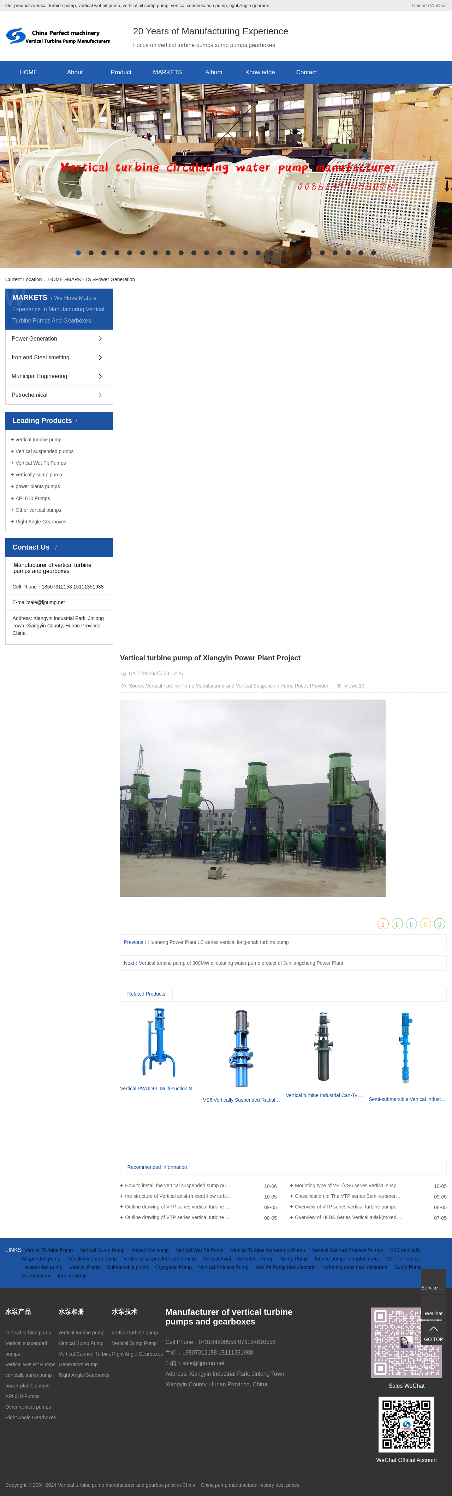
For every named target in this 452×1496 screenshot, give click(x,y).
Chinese (420, 5)
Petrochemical (29, 395)
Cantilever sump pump (92, 1259)
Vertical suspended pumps (44, 451)
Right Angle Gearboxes (41, 521)
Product (121, 72)
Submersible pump (128, 1267)
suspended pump (44, 1267)
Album (214, 72)
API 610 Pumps (33, 498)
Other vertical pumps (38, 510)
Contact (306, 72)
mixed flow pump (151, 1250)
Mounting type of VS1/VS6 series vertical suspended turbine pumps (369, 1185)
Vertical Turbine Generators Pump (269, 1250)
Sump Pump (295, 1259)
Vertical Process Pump (224, 1267)
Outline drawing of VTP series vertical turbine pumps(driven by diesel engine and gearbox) (201, 1207)
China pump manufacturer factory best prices (250, 1485)
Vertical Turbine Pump (49, 1250)
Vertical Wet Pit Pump (200, 1250)
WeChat (438, 5)
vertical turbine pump (38, 439)
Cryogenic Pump (174, 1267)
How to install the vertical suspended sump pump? (180, 1185)
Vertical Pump (85, 1267)
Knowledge (260, 72)
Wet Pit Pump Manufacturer (287, 1267)
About (75, 72)
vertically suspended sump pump (160, 1259)
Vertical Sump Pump (103, 1250)
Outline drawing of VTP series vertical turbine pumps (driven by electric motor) (201, 1217)
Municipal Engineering (39, 376)
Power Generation (115, 279)
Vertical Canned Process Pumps (348, 1250)
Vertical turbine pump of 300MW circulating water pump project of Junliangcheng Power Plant (241, 963)
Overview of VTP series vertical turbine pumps (345, 1207)
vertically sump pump (39, 474)
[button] (78, 252)
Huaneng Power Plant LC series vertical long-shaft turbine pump (218, 942)
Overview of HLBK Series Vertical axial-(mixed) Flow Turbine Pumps (369, 1217)
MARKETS (167, 72)
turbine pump (72, 1275)
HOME (28, 72)
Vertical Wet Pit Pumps (41, 463)
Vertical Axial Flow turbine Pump (239, 1259)
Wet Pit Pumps (402, 1259)
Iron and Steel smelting (41, 357)
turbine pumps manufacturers (347, 1259)
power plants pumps (38, 486)
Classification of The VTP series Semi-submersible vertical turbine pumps (371, 1196)
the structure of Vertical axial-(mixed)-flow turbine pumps (186, 1196)
